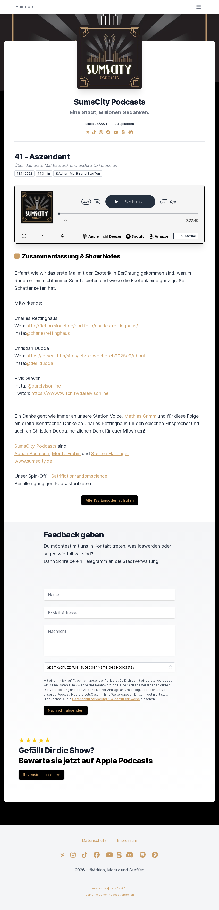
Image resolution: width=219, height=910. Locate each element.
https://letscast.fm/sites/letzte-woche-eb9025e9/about (86, 355)
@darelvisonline (44, 386)
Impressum (127, 840)
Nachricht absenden (65, 710)
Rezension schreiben (41, 774)
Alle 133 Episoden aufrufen (110, 500)
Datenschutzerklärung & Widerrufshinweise (106, 699)
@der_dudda (39, 363)
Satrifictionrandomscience (79, 476)
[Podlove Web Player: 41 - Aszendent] (109, 214)
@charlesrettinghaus (48, 333)
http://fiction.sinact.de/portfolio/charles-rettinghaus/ (82, 325)
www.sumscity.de (33, 461)
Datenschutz (94, 840)
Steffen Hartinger (110, 453)
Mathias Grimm (140, 416)
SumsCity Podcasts (35, 446)
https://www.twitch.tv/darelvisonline (69, 393)
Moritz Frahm (66, 453)
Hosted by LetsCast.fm (109, 888)
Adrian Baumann (31, 453)
